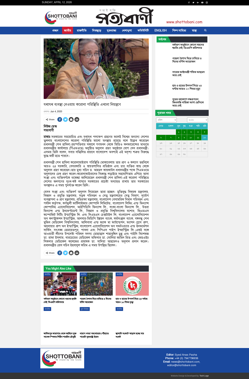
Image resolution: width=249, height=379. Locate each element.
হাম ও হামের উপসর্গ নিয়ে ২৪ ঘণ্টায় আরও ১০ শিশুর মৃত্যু (187, 87)
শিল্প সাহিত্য (179, 30)
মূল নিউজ (85, 309)
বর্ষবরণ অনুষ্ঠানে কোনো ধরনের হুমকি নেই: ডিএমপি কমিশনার (188, 46)
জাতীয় (67, 30)
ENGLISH (160, 30)
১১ (198, 137)
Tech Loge (204, 376)
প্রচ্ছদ (55, 30)
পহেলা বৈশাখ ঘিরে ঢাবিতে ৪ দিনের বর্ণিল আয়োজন (187, 60)
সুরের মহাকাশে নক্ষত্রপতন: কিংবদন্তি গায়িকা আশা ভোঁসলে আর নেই (188, 102)
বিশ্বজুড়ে (96, 30)
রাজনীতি (81, 30)
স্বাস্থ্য (194, 30)
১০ (191, 137)
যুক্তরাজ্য (111, 30)
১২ (204, 137)
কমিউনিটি (143, 30)
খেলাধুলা (127, 30)
